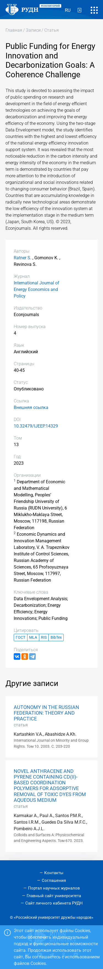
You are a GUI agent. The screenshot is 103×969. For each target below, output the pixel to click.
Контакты (53, 872)
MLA (33, 637)
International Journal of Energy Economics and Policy (36, 289)
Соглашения (54, 880)
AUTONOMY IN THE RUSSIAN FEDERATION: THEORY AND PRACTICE (46, 713)
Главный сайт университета (54, 895)
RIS (44, 637)
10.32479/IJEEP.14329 (36, 426)
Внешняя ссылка (31, 407)
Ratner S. (22, 257)
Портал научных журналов (54, 888)
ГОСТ (20, 637)
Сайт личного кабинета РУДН (54, 903)
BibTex (56, 637)
